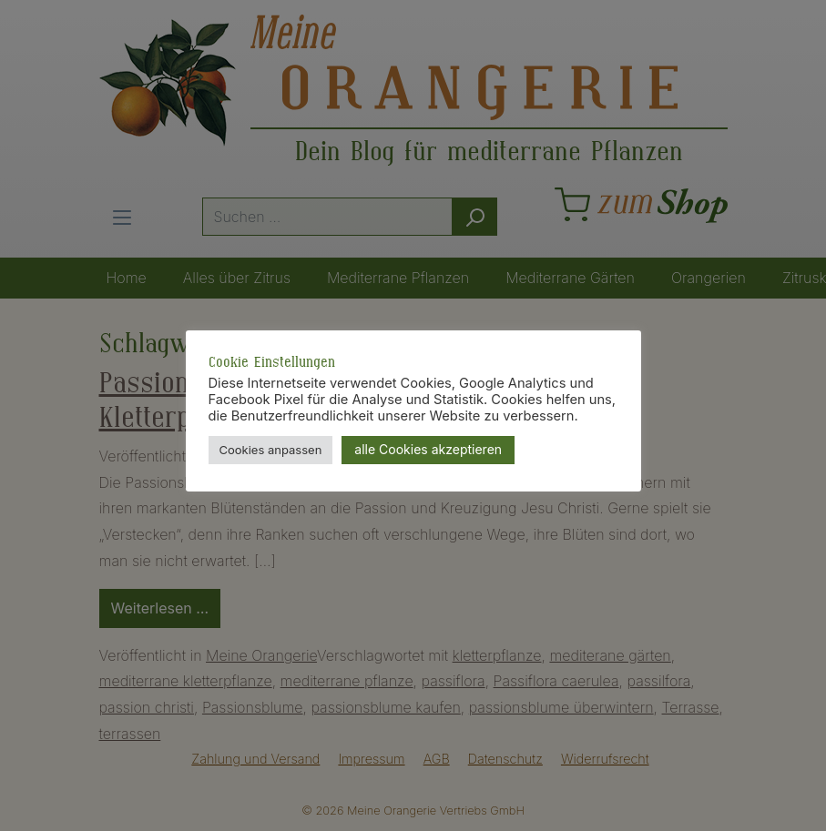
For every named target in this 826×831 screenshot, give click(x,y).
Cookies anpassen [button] (270, 449)
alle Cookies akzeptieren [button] (428, 449)
